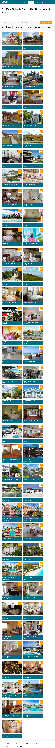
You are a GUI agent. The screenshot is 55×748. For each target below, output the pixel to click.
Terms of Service (19, 746)
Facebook (38, 744)
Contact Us (18, 744)
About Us (28, 744)
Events (37, 743)
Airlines (7, 744)
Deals (17, 743)
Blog (27, 743)
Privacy (7, 746)
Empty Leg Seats (9, 743)
